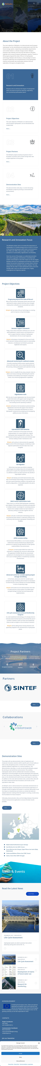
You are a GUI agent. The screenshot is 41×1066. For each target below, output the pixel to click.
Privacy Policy (10, 1064)
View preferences (20, 1061)
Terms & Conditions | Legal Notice (26, 1064)
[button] (39, 1043)
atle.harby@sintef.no (7, 1025)
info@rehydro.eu (6, 1033)
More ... (8, 95)
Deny (20, 1057)
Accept (20, 1053)
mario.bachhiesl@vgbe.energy (10, 1031)
